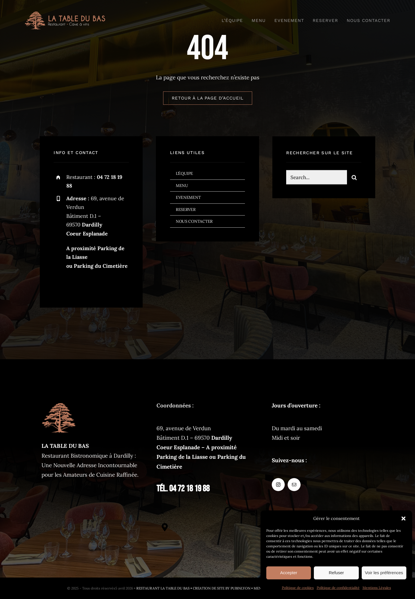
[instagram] (60, 284)
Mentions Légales (377, 587)
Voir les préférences (384, 572)
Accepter (288, 572)
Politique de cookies (298, 587)
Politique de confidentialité (338, 587)
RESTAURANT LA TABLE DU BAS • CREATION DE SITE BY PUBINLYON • (195, 588)
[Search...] (316, 178)
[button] (403, 518)
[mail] (75, 284)
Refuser (336, 572)
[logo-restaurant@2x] (65, 14)
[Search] (354, 178)
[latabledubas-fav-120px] (59, 403)
